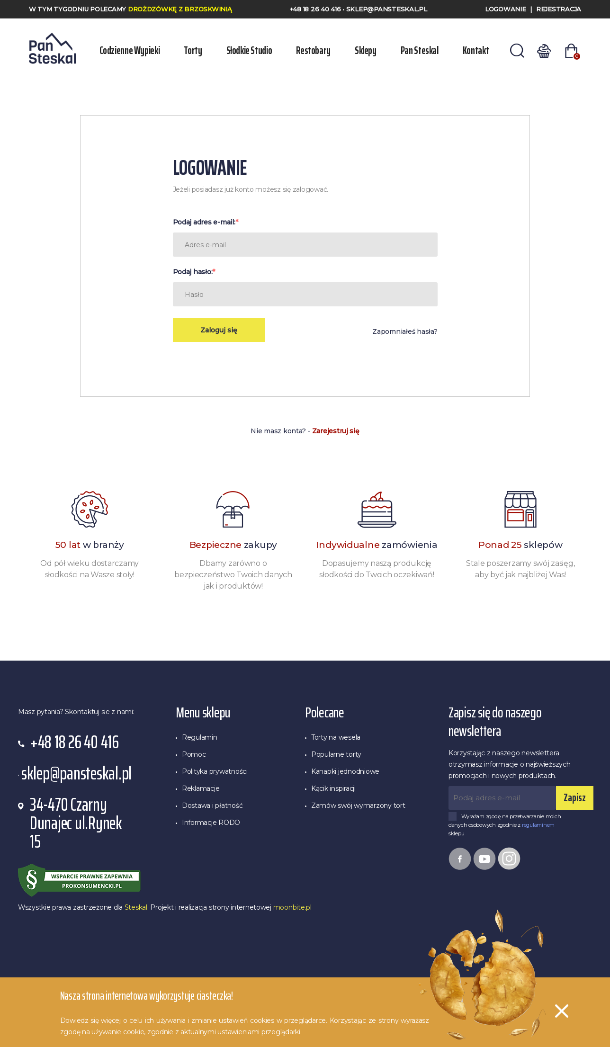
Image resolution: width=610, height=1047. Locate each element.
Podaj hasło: (193, 272)
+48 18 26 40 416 (316, 9)
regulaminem (538, 825)
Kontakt (476, 50)
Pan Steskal (420, 50)
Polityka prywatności (215, 771)
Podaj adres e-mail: (204, 222)
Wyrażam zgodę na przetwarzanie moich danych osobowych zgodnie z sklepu (505, 825)
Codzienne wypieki (129, 50)
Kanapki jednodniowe (345, 771)
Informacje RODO (211, 822)
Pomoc (194, 754)
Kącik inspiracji (333, 788)
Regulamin (199, 737)
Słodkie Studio (249, 50)
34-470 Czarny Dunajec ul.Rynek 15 (76, 823)
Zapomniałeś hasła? (404, 331)
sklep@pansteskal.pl (386, 9)
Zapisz (575, 797)
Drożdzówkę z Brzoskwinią (180, 9)
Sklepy (366, 50)
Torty (193, 50)
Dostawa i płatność (212, 805)
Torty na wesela (335, 737)
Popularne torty (336, 754)
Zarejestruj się (335, 431)
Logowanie (505, 9)
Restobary (313, 50)
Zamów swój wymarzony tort (358, 805)
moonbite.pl (292, 907)
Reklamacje (200, 788)
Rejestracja (558, 9)
